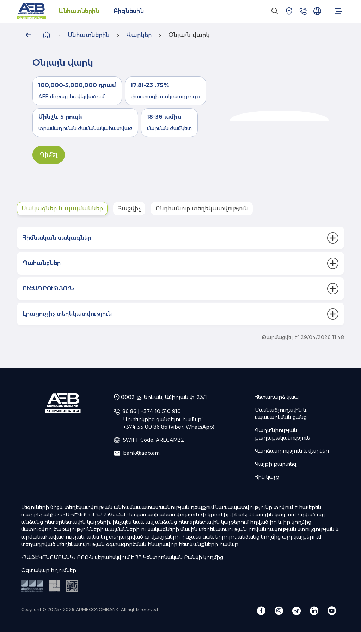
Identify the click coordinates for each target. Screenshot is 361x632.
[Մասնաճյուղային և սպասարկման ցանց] (289, 11)
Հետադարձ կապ (277, 397)
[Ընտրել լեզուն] (317, 11)
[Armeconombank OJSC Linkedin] (314, 610)
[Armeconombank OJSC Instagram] (279, 610)
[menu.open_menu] (338, 11)
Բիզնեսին (129, 11)
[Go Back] (28, 35)
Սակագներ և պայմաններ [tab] (62, 208)
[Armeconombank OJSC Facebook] (261, 610)
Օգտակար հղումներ (48, 570)
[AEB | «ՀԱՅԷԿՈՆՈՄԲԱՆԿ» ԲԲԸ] (31, 11)
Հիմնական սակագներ (57, 237)
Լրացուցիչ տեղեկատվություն (67, 314)
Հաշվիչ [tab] (129, 208)
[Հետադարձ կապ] (303, 11)
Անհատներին (79, 11)
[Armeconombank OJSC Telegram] (296, 610)
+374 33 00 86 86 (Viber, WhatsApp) (168, 427)
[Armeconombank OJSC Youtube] (332, 610)
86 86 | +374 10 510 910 (151, 411)
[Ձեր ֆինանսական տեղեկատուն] (72, 585)
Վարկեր (139, 35)
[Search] (275, 11)
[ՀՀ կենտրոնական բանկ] (55, 585)
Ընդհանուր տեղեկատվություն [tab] (201, 208)
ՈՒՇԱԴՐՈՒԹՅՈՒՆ (48, 288)
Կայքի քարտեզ (275, 464)
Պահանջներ (42, 263)
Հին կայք (267, 477)
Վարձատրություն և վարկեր (292, 451)
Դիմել (48, 154)
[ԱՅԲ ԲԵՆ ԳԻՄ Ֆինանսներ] (33, 585)
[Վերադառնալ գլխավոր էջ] (46, 35)
